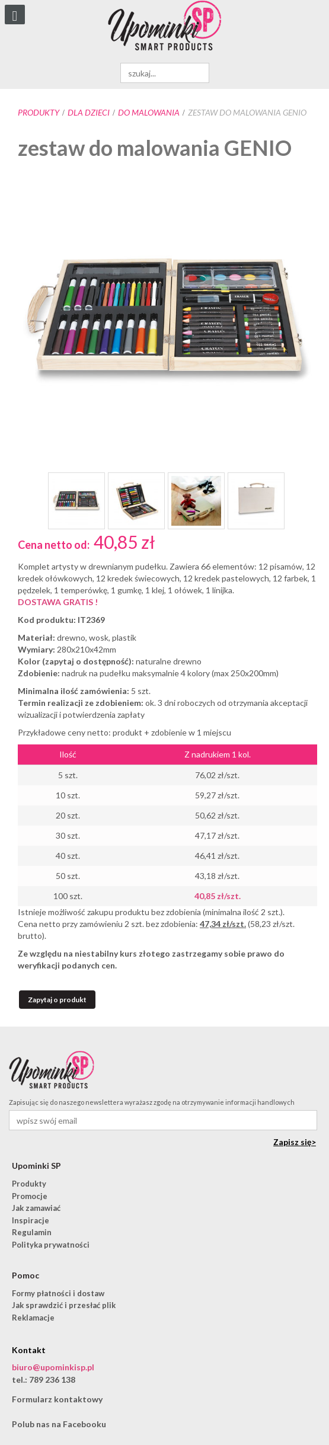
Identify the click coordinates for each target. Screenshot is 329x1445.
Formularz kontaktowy (57, 1399)
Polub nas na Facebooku (59, 1424)
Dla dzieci (89, 112)
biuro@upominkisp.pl (53, 1367)
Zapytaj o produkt (57, 999)
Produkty (38, 112)
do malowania (149, 112)
